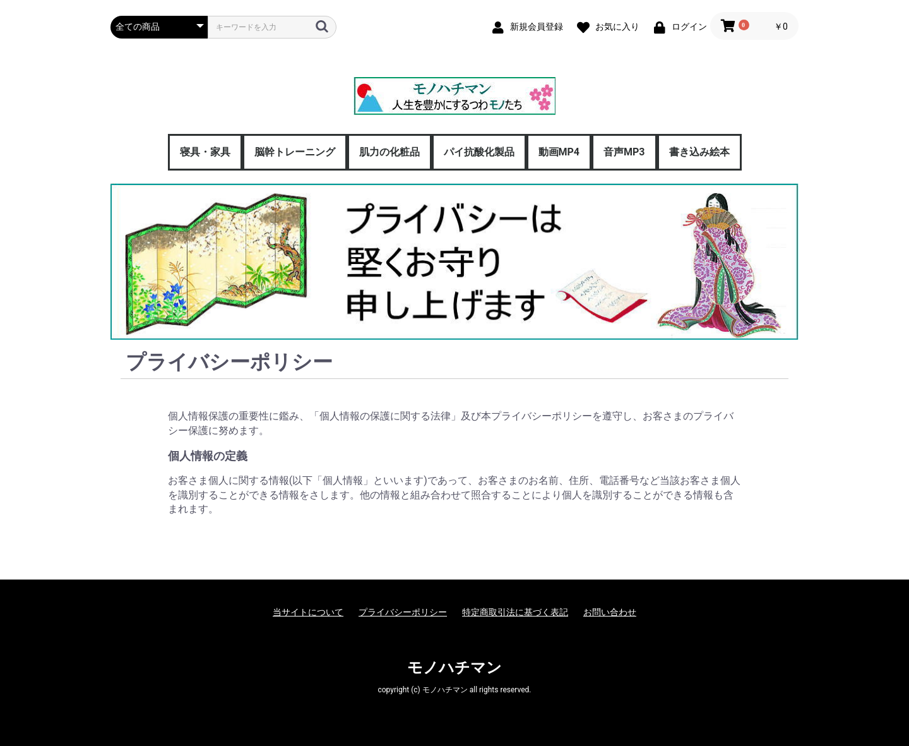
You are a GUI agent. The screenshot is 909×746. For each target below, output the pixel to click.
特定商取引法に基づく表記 (515, 612)
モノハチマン (454, 668)
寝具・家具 (205, 152)
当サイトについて (308, 612)
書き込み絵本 (699, 152)
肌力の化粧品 (389, 152)
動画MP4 (559, 152)
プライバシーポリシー (403, 612)
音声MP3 (624, 152)
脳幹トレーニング (294, 152)
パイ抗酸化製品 (479, 152)
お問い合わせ (609, 612)
